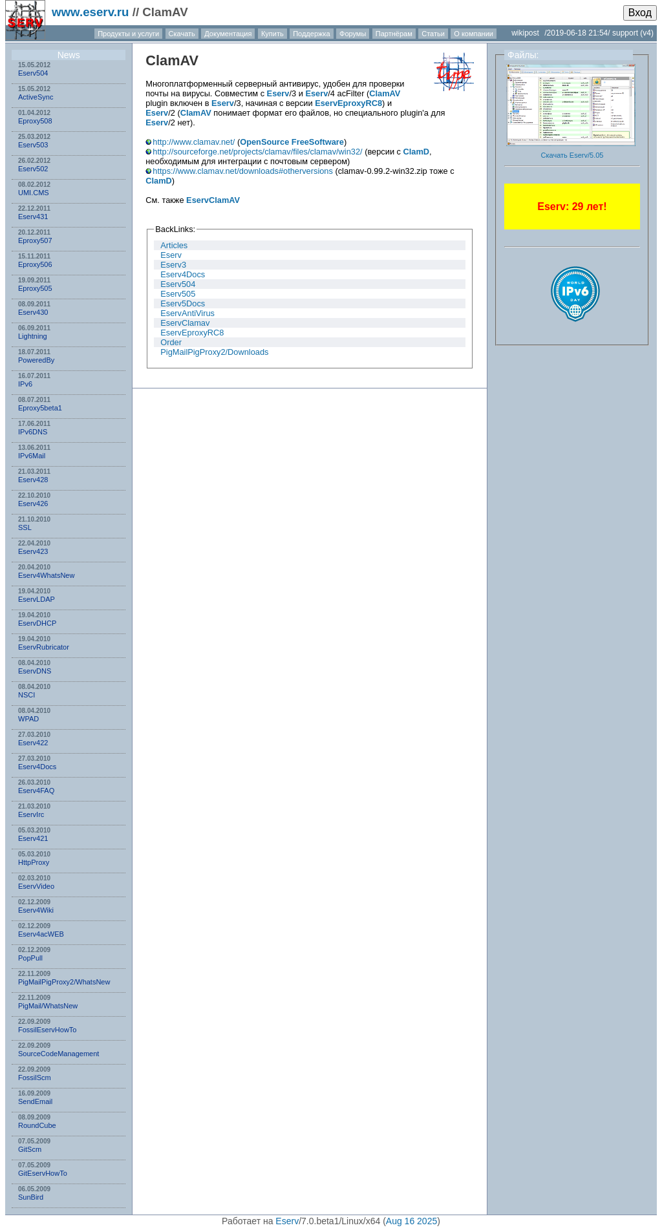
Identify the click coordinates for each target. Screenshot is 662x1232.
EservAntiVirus (187, 313)
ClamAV (171, 60)
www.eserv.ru (90, 12)
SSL (25, 527)
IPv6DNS (32, 432)
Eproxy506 (35, 264)
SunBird (30, 1197)
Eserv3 (173, 265)
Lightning (32, 336)
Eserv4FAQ (36, 790)
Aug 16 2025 (411, 1221)
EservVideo (36, 886)
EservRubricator (43, 647)
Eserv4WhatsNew (46, 575)
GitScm (29, 1149)
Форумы (352, 33)
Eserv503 (33, 145)
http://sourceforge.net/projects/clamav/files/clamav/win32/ (257, 151)
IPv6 (25, 384)
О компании (473, 33)
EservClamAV (213, 200)
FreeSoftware (318, 142)
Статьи (433, 33)
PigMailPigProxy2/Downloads (214, 352)
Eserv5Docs (182, 303)
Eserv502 (33, 169)
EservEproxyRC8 (348, 103)
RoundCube (37, 1125)
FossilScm (34, 1077)
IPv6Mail (31, 456)
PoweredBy (36, 360)
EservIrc (31, 814)
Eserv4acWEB (41, 934)
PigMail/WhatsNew (48, 1006)
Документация (227, 33)
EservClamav (184, 323)
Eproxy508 (35, 121)
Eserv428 (33, 479)
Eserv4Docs (37, 766)
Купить (272, 33)
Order (171, 342)
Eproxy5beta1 (40, 408)
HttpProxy (33, 862)
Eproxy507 (35, 240)
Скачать (182, 33)
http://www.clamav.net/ (194, 142)
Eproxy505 (35, 288)
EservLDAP (36, 599)
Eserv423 (33, 551)
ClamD (416, 151)
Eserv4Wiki (36, 910)
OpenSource (264, 142)
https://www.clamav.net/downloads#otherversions (243, 171)
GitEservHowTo (42, 1173)
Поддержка (311, 33)
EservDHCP (37, 623)
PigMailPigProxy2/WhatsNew (64, 982)
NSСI (26, 695)
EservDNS (34, 671)
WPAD (28, 719)
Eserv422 (33, 743)
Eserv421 (33, 838)
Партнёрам (394, 33)
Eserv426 (33, 503)
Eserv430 (33, 312)
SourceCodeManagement (58, 1053)
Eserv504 (33, 73)
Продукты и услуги (128, 33)
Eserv (278, 93)
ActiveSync (35, 97)
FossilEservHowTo (47, 1030)
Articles (173, 245)
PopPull (30, 958)
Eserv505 (177, 294)
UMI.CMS (33, 192)
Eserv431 (33, 216)
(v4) (647, 32)
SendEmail (35, 1101)
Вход (640, 12)
